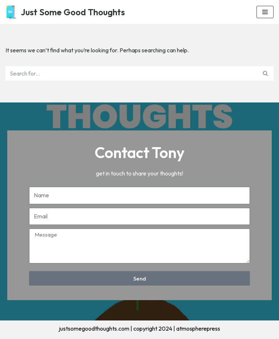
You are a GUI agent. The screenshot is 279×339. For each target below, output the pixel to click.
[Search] (131, 73)
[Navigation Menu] (265, 12)
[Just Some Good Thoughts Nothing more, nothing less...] (65, 12)
